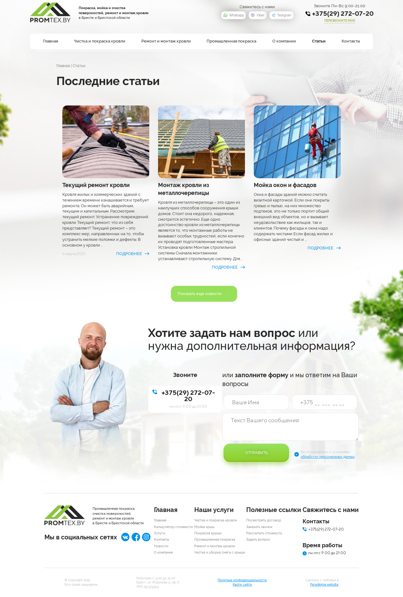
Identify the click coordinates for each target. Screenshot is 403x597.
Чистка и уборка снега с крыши (219, 552)
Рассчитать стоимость (264, 533)
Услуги (159, 533)
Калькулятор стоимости (173, 527)
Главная (50, 41)
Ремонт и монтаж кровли (166, 41)
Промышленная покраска (231, 41)
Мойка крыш (204, 527)
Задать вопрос (258, 539)
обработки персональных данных (328, 457)
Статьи (319, 41)
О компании (284, 41)
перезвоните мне (339, 20)
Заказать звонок (259, 527)
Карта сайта (242, 584)
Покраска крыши (207, 533)
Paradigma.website (324, 584)
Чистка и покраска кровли (99, 41)
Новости (161, 546)
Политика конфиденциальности (242, 580)
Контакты (351, 41)
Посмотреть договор (263, 520)
